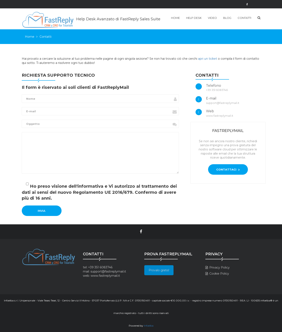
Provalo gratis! (159, 270)
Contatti (244, 17)
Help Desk (194, 17)
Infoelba (148, 325)
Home (175, 17)
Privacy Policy (219, 267)
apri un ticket (207, 59)
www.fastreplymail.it (105, 276)
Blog (227, 17)
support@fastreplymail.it (108, 271)
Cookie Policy (219, 273)
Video (212, 17)
